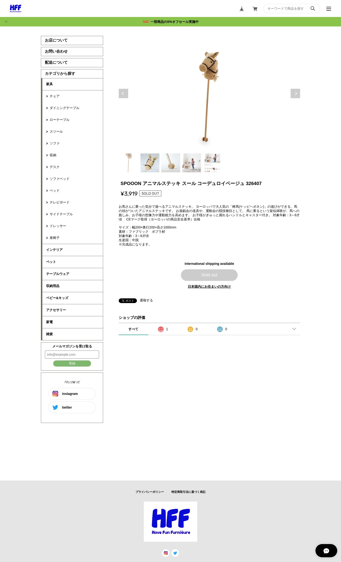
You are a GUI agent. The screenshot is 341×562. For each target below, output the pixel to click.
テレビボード (60, 202)
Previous (123, 93)
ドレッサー (58, 226)
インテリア (54, 250)
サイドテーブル (61, 214)
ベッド (55, 190)
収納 (53, 155)
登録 (72, 363)
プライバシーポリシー (150, 492)
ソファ (55, 143)
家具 (49, 84)
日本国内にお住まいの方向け (209, 286)
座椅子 (55, 238)
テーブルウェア (57, 274)
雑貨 (49, 334)
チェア (55, 96)
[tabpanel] (209, 93)
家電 (49, 322)
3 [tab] (170, 162)
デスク (55, 167)
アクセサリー (56, 310)
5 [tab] (212, 162)
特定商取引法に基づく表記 (188, 492)
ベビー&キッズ (57, 298)
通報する (146, 300)
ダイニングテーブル (64, 108)
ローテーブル (60, 120)
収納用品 (52, 286)
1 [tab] (129, 162)
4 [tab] (191, 162)
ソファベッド (60, 179)
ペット (51, 262)
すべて (133, 329)
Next (295, 93)
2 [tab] (149, 162)
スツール (56, 131)
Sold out (209, 275)
